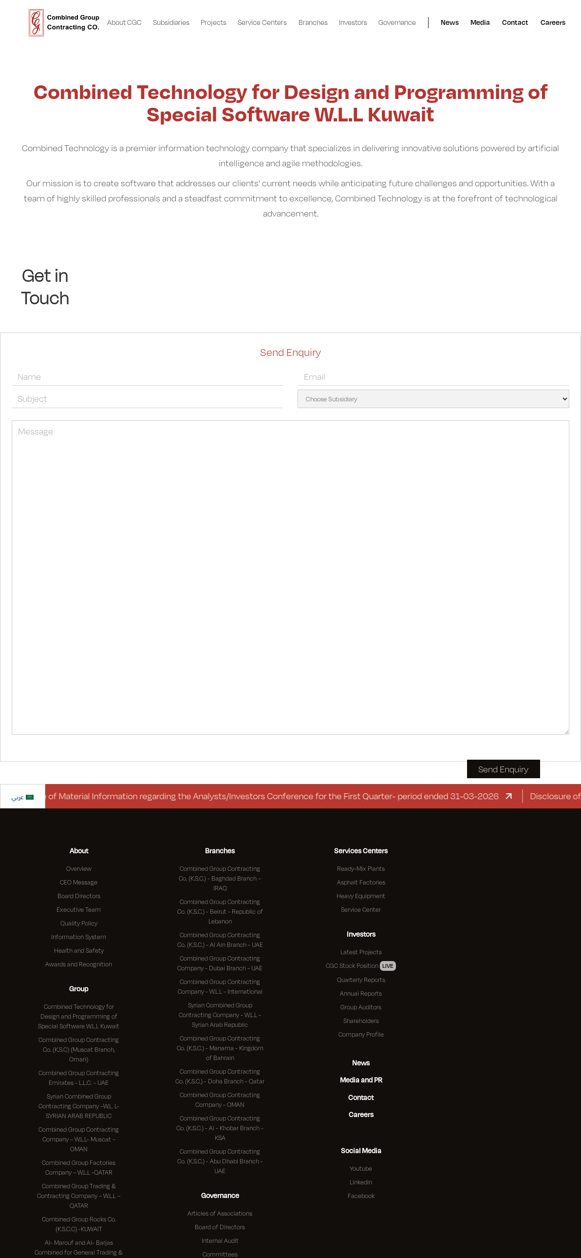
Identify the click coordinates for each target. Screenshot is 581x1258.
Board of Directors (220, 1226)
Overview (79, 868)
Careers (553, 22)
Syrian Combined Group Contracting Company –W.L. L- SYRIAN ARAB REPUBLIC (78, 1106)
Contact (515, 22)
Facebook (361, 1195)
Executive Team (78, 909)
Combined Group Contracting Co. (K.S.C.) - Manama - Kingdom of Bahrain (220, 1048)
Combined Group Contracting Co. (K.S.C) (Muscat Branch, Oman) (78, 1049)
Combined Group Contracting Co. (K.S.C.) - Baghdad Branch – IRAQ (220, 878)
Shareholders (361, 1020)
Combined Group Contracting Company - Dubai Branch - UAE (219, 963)
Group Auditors (360, 1006)
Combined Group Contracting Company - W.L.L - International (220, 986)
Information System (78, 936)
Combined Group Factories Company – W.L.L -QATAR (78, 1167)
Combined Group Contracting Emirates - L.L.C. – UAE (78, 1077)
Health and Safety (79, 950)
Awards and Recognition (78, 964)
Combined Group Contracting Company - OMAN (220, 1099)
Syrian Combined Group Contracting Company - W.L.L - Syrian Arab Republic (220, 1015)
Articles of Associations (219, 1213)
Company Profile (361, 1034)
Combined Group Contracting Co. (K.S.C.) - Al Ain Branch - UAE (220, 939)
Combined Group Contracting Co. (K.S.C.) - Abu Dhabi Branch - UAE (220, 1161)
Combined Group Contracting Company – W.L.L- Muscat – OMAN (78, 1139)
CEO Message (78, 882)
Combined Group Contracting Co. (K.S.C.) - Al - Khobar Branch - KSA (219, 1128)
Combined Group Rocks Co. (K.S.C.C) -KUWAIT (79, 1224)
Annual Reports (361, 993)
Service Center (361, 909)
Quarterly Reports (361, 979)
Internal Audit (220, 1240)
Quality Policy (78, 923)
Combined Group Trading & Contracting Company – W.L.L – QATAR (78, 1195)
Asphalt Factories (361, 882)
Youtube (361, 1168)
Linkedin (361, 1182)
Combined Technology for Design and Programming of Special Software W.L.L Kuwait (78, 1016)
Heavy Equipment (361, 895)
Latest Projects (361, 951)
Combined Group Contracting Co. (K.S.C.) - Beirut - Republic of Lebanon (220, 911)
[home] (64, 23)
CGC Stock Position (361, 966)
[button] (124, 22)
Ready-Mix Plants (361, 868)
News (450, 22)
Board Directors (78, 895)
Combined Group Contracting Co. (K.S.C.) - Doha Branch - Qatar (219, 1076)
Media (480, 22)
